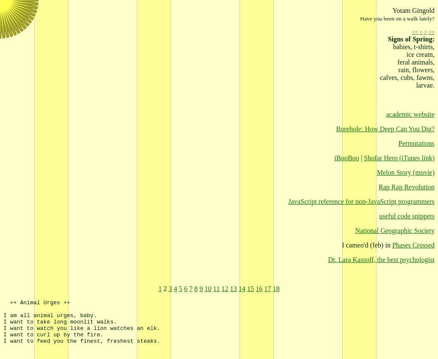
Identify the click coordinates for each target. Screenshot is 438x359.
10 (207, 288)
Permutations (417, 143)
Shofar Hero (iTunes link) (399, 158)
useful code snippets (407, 216)
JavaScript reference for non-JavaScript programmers (361, 201)
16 (259, 288)
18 (276, 288)
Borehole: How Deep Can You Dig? (385, 128)
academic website (410, 114)
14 (242, 288)
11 (216, 288)
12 (225, 288)
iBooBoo (346, 158)
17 (267, 288)
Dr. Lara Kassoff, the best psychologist (381, 259)
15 (250, 288)
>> (432, 32)
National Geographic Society (395, 230)
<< (415, 32)
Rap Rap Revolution (407, 187)
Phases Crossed (413, 245)
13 (233, 288)
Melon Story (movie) (406, 172)
